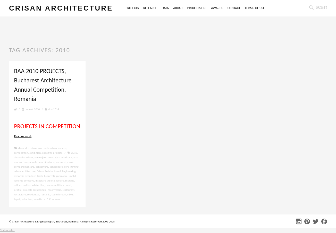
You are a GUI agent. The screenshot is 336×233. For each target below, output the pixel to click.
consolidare (56, 166)
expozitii (47, 152)
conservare (42, 166)
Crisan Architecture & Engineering (56, 171)
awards (62, 148)
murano (69, 180)
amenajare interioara (60, 157)
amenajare (40, 157)
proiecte (58, 152)
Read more (23, 136)
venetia (38, 199)
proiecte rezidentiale (35, 190)
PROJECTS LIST (197, 8)
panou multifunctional (58, 185)
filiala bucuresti (46, 176)
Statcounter (7, 230)
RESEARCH (150, 8)
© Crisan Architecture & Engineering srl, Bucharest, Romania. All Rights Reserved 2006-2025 (62, 221)
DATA (165, 8)
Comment (54, 199)
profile (18, 190)
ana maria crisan (47, 148)
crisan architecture (61, 8)
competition (21, 152)
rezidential (33, 194)
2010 (74, 152)
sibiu (70, 194)
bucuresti (60, 162)
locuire (60, 180)
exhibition (35, 152)
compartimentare (24, 166)
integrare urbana (45, 180)
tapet (17, 199)
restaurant (68, 190)
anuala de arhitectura (41, 162)
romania (45, 194)
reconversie (54, 190)
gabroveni (62, 176)
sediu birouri (59, 194)
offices (18, 185)
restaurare (20, 194)
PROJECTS (132, 8)
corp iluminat (71, 166)
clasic (71, 162)
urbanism (27, 199)
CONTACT (234, 8)
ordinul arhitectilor (33, 185)
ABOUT (178, 8)
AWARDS (217, 8)
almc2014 (52, 109)
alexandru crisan (27, 148)
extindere (30, 176)
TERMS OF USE (255, 8)
